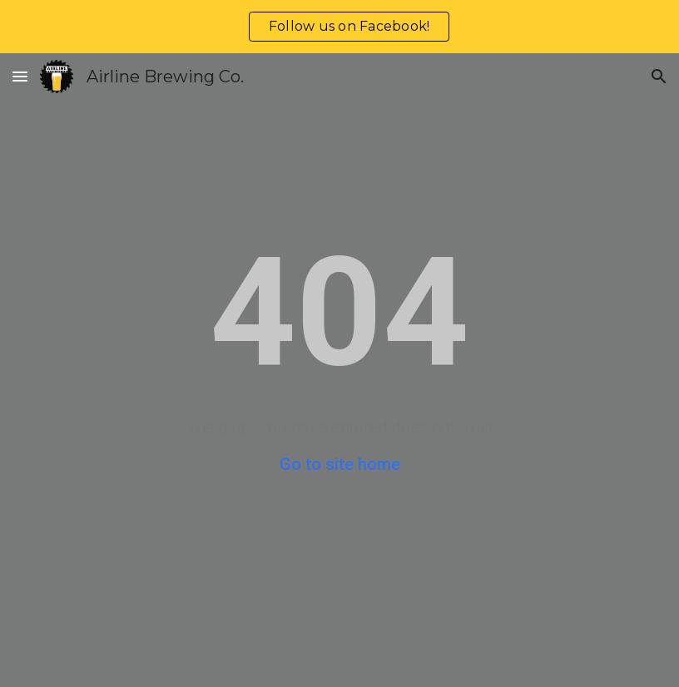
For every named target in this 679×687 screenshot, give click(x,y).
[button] (20, 76)
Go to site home (340, 464)
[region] (339, 26)
